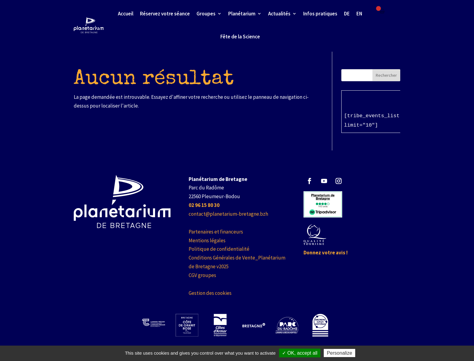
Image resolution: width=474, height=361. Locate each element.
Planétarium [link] (241, 13)
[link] (204, 205)
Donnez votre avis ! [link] (326, 252)
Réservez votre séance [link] (165, 13)
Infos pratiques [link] (320, 13)
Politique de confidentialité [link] (219, 249)
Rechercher (386, 75)
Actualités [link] (279, 13)
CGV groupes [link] (202, 275)
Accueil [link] (125, 13)
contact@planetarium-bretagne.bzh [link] (228, 214)
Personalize (339, 353)
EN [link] (359, 13)
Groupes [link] (206, 13)
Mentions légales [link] (207, 240)
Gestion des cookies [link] (210, 293)
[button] (310, 181)
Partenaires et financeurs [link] (216, 231)
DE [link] (347, 13)
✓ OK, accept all (299, 353)
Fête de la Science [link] (240, 36)
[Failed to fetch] (382, 11)
